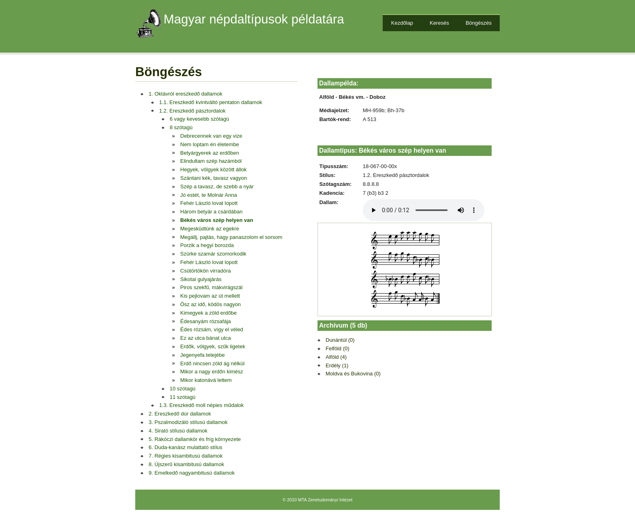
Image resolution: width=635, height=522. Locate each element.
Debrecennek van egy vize (211, 136)
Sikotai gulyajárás (201, 279)
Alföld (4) (336, 357)
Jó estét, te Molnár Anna (208, 195)
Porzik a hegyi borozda (207, 245)
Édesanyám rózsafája (205, 321)
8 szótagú (181, 127)
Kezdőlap (402, 23)
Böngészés (479, 23)
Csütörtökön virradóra (205, 271)
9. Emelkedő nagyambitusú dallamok (191, 473)
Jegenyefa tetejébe (202, 355)
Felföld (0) (337, 348)
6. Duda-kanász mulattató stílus (185, 447)
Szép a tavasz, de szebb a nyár (217, 186)
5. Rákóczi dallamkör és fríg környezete (195, 439)
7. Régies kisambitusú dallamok (186, 456)
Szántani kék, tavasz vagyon (213, 178)
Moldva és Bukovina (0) (353, 374)
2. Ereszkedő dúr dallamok (180, 414)
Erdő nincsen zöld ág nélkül (212, 363)
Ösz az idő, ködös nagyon (210, 304)
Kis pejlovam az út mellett (210, 296)
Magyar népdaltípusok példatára (254, 19)
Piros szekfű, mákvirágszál (211, 287)
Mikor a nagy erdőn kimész (211, 372)
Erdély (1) (337, 365)
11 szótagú (183, 397)
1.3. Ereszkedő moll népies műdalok (201, 405)
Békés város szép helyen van (216, 220)
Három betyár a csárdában (211, 212)
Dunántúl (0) (340, 340)
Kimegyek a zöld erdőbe (208, 313)
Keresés (439, 23)
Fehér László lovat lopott (209, 203)
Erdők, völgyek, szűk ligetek (212, 346)
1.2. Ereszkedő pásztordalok (192, 111)
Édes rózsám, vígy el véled (211, 329)
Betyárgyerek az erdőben (209, 153)
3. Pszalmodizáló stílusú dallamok (188, 422)
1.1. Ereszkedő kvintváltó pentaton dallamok (210, 102)
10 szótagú (183, 389)
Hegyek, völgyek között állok (213, 169)
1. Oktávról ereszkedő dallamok (185, 94)
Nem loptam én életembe (209, 144)
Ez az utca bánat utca (205, 338)
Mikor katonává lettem (206, 380)
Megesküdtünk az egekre (209, 229)
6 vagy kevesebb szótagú (199, 119)
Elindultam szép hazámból (211, 161)
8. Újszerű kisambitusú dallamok (186, 464)
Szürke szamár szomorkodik (213, 254)
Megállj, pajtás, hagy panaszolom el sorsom (231, 237)
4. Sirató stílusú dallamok (178, 431)
